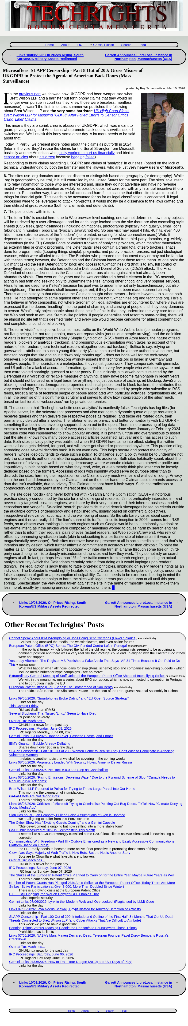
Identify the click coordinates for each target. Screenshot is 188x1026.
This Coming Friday (23, 706)
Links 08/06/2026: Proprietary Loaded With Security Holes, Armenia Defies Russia (70, 762)
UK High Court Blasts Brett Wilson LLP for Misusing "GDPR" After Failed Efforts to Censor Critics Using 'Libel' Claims (66, 115)
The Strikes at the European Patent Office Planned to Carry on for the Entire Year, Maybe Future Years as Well (91, 875)
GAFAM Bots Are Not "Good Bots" (34, 796)
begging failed (83, 157)
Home (49, 45)
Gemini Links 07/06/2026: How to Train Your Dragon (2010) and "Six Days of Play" (70, 962)
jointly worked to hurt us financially (86, 153)
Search (126, 45)
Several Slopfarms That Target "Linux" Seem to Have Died (52, 713)
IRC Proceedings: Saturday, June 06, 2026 (41, 954)
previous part (30, 94)
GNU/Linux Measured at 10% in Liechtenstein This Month (52, 830)
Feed (142, 45)
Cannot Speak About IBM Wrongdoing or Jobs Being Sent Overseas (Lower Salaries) (73, 638)
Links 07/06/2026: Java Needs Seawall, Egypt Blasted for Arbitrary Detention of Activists (75, 909)
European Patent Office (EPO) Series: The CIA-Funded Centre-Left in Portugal (68, 646)
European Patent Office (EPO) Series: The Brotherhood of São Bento (61, 687)
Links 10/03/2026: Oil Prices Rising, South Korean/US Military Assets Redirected (50, 57)
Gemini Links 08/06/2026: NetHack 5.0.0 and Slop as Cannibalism (58, 770)
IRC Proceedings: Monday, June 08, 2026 (40, 728)
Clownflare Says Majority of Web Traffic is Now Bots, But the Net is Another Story (69, 853)
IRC (79, 45)
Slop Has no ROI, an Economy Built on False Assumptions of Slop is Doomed (67, 815)
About (65, 45)
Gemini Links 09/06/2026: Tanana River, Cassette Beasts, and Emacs (61, 736)
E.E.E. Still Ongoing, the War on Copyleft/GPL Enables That (54, 894)
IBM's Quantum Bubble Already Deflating (39, 743)
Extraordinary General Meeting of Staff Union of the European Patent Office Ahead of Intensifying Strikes (87, 676)
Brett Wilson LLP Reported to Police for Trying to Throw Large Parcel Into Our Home (72, 789)
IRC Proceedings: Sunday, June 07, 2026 (40, 868)
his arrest (47, 157)
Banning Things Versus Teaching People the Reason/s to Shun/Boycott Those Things (73, 928)
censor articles (16, 157)
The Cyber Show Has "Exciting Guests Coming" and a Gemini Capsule (62, 822)
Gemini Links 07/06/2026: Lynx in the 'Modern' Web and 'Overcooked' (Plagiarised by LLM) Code (81, 901)
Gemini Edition (103, 45)
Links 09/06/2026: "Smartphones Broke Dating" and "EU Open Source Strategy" (69, 698)
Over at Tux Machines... (27, 721)
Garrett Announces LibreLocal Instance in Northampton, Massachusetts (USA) (138, 57)
